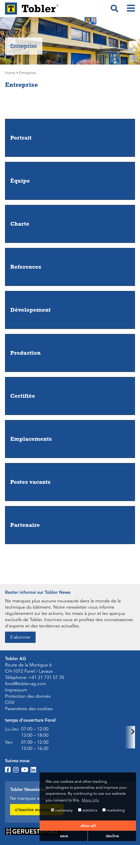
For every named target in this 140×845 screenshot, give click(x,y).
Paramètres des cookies (29, 708)
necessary (62, 810)
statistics (87, 810)
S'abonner (20, 637)
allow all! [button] (88, 825)
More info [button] (90, 800)
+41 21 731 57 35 (46, 677)
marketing (113, 810)
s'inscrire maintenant (37, 809)
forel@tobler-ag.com (25, 683)
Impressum (16, 690)
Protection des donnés (28, 696)
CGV (10, 702)
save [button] (64, 835)
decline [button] (112, 835)
